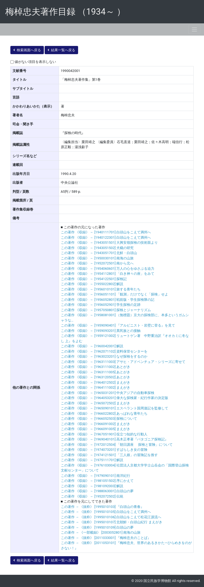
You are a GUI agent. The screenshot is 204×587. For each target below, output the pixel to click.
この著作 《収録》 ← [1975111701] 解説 (92, 460)
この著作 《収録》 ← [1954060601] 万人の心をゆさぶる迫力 (108, 269)
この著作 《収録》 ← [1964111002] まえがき (95, 387)
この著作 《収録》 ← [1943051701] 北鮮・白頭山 (99, 253)
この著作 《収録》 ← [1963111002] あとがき (95, 367)
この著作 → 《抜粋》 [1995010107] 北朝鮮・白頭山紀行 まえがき (111, 522)
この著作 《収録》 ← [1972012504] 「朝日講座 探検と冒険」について (117, 445)
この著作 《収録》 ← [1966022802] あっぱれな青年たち (104, 413)
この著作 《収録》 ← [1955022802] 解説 (92, 284)
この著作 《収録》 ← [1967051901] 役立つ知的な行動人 (104, 434)
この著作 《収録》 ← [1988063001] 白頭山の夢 (97, 491)
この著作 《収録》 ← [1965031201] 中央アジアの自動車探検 (108, 393)
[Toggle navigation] (194, 29)
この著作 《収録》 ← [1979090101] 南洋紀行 (95, 476)
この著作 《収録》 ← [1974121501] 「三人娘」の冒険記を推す (109, 455)
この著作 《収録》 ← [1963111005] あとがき (95, 372)
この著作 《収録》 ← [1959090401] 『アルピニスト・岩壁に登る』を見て (118, 325)
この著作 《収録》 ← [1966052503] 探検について (99, 419)
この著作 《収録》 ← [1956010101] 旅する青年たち (101, 289)
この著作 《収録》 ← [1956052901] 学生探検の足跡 (101, 305)
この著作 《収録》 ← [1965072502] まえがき (95, 403)
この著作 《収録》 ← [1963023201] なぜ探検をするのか (104, 356)
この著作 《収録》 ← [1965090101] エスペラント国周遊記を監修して (114, 408)
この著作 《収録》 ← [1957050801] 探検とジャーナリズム (106, 310)
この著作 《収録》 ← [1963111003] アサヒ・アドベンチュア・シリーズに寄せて (123, 362)
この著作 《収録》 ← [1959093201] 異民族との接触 (101, 331)
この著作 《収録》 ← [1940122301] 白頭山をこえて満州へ (106, 237)
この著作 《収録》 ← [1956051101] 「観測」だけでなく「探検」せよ (114, 294)
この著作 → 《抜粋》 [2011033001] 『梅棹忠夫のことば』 (106, 538)
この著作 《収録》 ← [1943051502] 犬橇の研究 (97, 248)
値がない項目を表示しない (35, 62)
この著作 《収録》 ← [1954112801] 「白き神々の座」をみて (108, 274)
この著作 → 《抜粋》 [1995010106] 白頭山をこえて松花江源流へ (111, 517)
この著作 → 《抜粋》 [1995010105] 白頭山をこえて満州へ (106, 512)
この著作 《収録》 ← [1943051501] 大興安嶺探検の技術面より (109, 243)
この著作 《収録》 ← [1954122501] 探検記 (94, 279)
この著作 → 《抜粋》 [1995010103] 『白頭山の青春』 (102, 507)
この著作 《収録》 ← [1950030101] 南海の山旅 (97, 258)
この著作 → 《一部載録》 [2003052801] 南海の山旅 (101, 532)
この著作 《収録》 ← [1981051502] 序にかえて (97, 481)
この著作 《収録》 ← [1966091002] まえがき (95, 424)
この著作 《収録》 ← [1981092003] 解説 (92, 486)
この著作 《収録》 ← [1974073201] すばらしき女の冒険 (104, 450)
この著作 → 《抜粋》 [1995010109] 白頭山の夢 (97, 527)
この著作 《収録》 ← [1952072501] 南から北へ (97, 263)
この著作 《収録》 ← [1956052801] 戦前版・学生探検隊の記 (108, 300)
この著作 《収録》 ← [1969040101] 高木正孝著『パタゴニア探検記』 (114, 439)
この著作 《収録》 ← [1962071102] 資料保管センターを (104, 351)
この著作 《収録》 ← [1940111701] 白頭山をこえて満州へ (106, 232)
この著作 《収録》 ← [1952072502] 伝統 (92, 496)
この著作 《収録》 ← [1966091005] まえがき (95, 429)
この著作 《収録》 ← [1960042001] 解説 (92, 346)
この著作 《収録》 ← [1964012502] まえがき (95, 382)
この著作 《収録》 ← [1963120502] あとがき (95, 377)
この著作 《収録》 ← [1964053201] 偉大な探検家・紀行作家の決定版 (114, 398)
